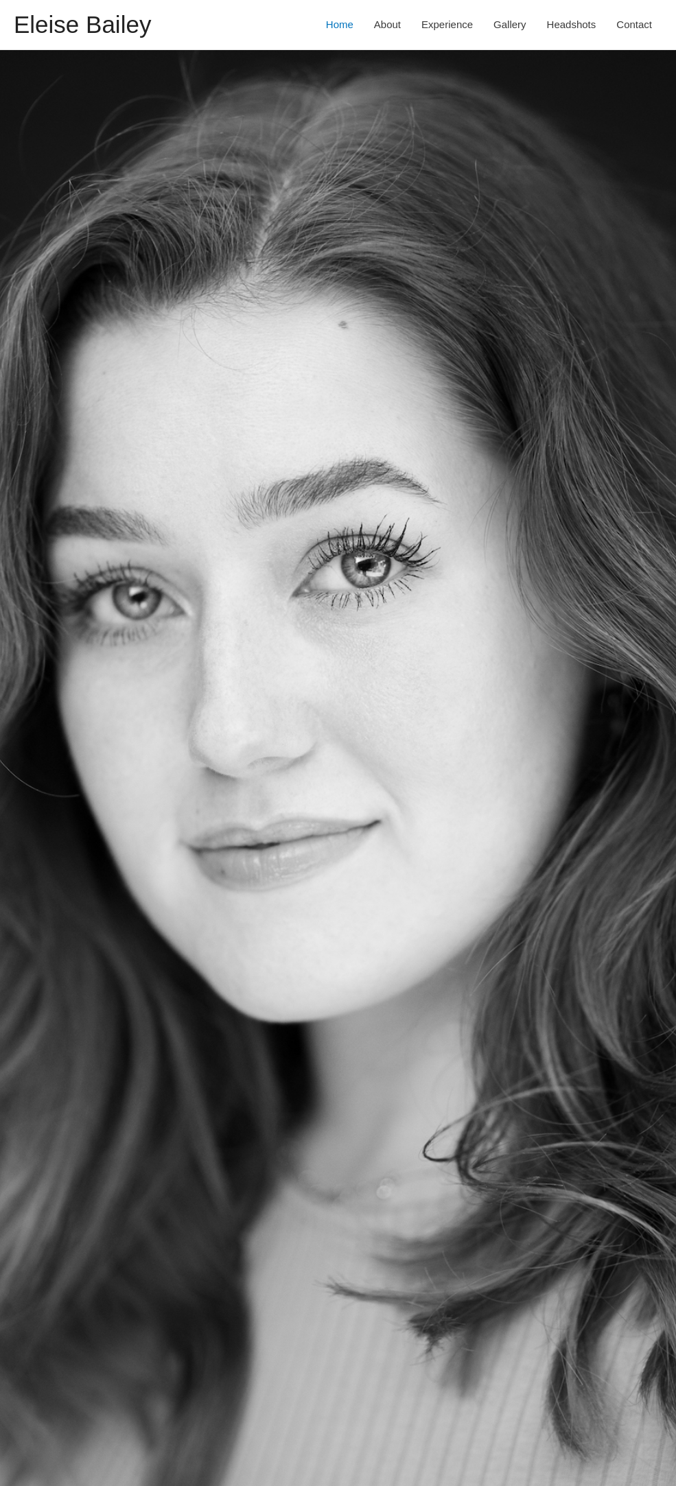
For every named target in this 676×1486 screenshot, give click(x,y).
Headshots (571, 24)
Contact (634, 24)
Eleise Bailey (82, 24)
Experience (447, 24)
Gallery (509, 24)
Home (339, 24)
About (387, 24)
